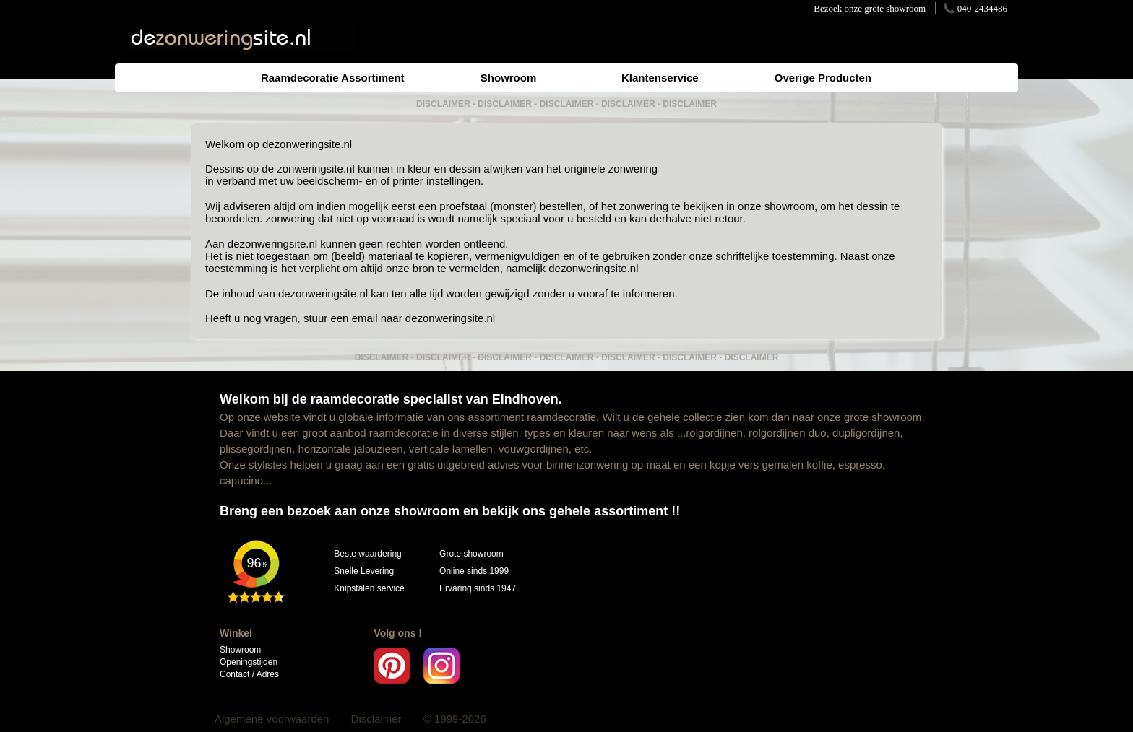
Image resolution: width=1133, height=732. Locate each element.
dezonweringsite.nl (307, 144)
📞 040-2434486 (975, 8)
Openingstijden (248, 662)
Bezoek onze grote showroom (870, 8)
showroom (896, 417)
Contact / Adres (249, 674)
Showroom (509, 77)
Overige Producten (823, 77)
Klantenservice (660, 77)
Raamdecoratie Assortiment (333, 77)
